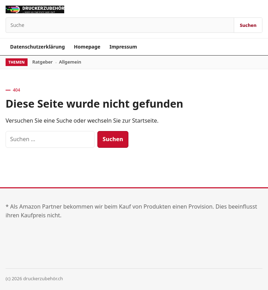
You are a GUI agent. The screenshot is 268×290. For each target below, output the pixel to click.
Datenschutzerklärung (37, 46)
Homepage (87, 46)
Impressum (123, 46)
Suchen (248, 25)
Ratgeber (42, 62)
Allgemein (70, 62)
